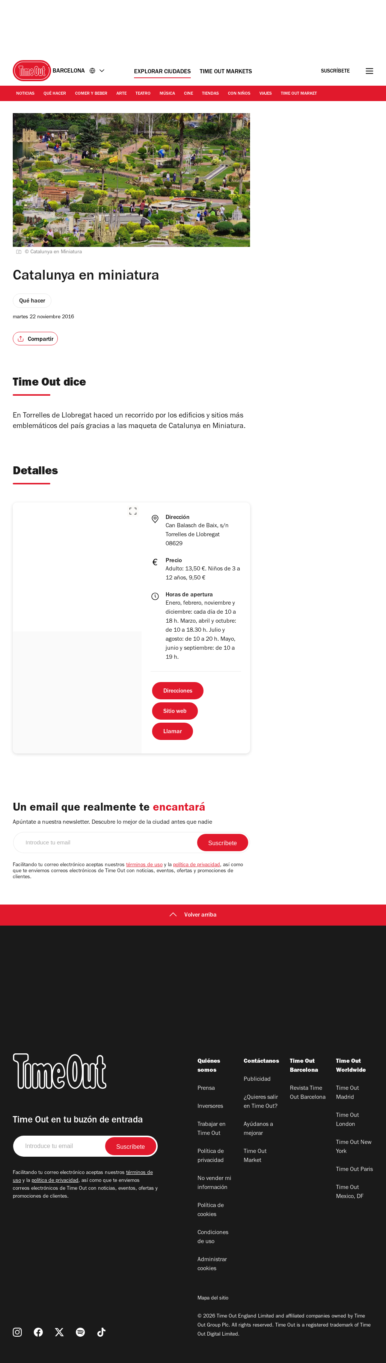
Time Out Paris (354, 1170)
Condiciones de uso (213, 1237)
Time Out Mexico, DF (349, 1192)
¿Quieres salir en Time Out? (261, 1102)
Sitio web (175, 712)
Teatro (143, 94)
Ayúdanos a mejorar (258, 1129)
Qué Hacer (55, 94)
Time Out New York (354, 1147)
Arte (121, 94)
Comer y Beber (91, 94)
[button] (133, 511)
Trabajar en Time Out (212, 1129)
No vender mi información (214, 1183)
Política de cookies (211, 1210)
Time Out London (347, 1120)
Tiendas (210, 94)
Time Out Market (299, 94)
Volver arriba (193, 915)
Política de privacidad (211, 1156)
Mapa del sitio (213, 1298)
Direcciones (177, 691)
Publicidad (257, 1080)
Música (167, 94)
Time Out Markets (226, 72)
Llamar (172, 732)
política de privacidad (196, 865)
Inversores (210, 1107)
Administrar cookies (212, 1264)
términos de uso (144, 865)
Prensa (206, 1089)
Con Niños (239, 94)
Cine (188, 94)
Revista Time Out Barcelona (308, 1093)
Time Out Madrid (347, 1093)
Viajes (265, 94)
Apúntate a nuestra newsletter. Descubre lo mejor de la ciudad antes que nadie (112, 823)
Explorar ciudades (162, 72)
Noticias (25, 94)
